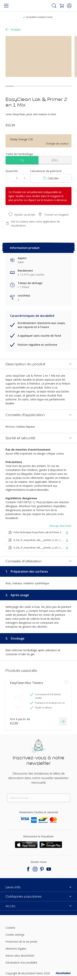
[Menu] (6, 6)
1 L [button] (22, 160)
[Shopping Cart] (61, 5)
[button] (69, 5)
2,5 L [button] (55, 160)
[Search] (54, 5)
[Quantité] (17, 178)
